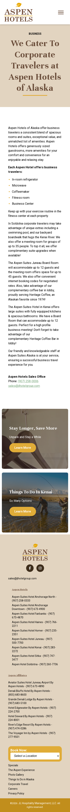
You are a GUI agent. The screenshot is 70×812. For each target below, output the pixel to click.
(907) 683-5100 (17, 703)
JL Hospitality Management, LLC (37, 803)
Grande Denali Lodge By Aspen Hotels (30, 699)
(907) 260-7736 (49, 664)
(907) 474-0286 (17, 728)
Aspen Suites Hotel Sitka (26, 655)
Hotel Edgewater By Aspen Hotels (28, 707)
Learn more (22, 447)
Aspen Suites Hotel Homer (27, 630)
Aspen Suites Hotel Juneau (28, 638)
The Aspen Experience (21, 770)
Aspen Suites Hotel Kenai (26, 647)
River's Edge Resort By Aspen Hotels (29, 724)
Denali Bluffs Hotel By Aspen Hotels (29, 690)
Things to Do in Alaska (21, 779)
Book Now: (18, 750)
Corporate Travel (18, 784)
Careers (13, 788)
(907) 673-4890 (35, 686)
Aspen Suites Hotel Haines (27, 622)
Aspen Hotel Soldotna (25, 664)
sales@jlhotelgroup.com (24, 386)
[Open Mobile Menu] (61, 12)
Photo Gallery (16, 774)
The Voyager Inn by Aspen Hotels (27, 733)
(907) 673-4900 (36, 609)
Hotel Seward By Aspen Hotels (26, 716)
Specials (13, 765)
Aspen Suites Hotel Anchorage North (33, 596)
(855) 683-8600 (17, 694)
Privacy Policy (16, 793)
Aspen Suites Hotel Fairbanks (29, 613)
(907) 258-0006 (28, 381)
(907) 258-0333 (21, 600)
